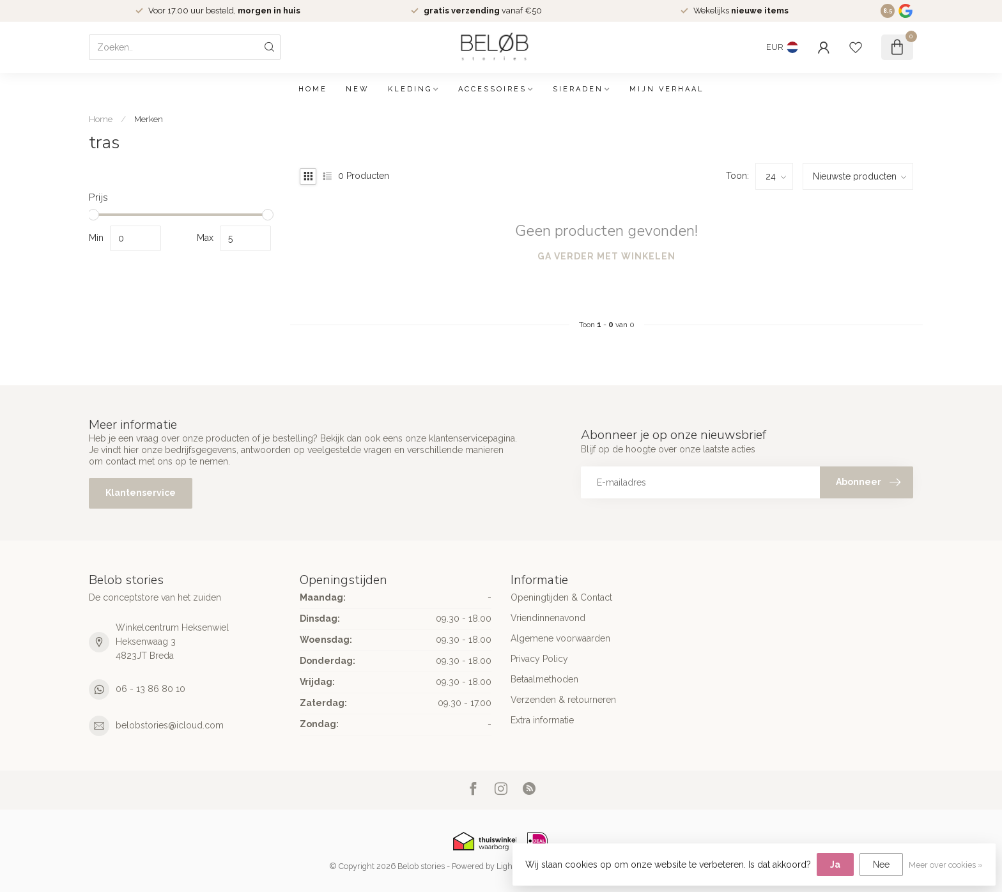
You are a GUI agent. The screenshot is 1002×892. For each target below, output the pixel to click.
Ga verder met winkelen (606, 256)
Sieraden (578, 89)
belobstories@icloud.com (170, 725)
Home (312, 89)
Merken (148, 119)
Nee (881, 864)
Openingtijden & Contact (561, 597)
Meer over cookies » (946, 865)
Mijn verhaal (666, 89)
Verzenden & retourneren (563, 700)
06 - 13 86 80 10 (150, 689)
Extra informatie (542, 720)
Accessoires (492, 89)
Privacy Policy (539, 659)
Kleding (410, 89)
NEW (357, 89)
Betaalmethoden (544, 679)
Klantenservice (140, 493)
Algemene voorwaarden (560, 638)
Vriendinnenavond (548, 618)
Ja (835, 864)
